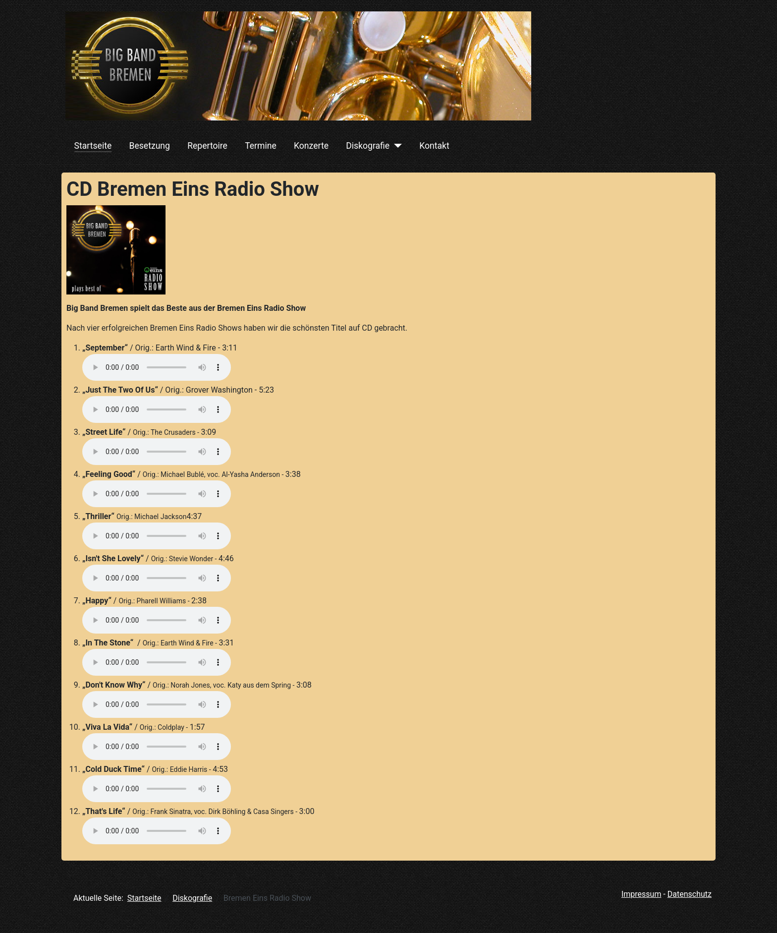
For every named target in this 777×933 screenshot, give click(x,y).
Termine (261, 146)
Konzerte (311, 146)
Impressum (641, 894)
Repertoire (207, 146)
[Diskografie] (395, 145)
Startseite (93, 146)
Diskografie (367, 146)
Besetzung (149, 146)
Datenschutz (689, 894)
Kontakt (434, 146)
